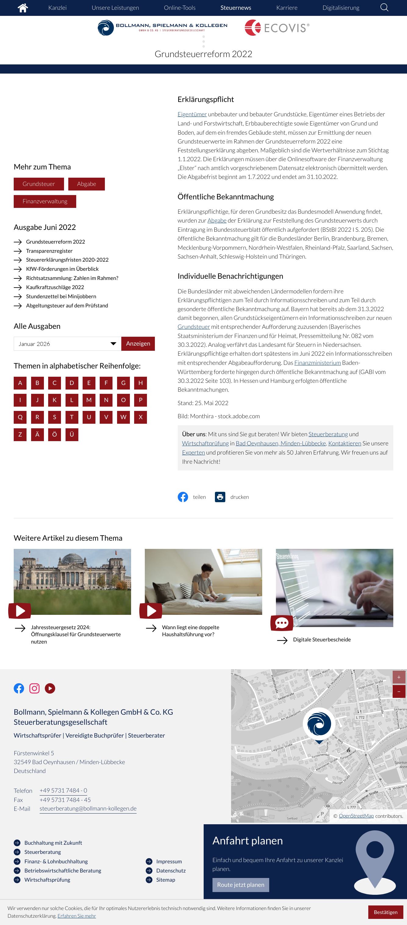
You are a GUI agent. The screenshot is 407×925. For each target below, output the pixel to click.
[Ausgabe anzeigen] (138, 343)
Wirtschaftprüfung (205, 442)
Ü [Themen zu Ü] (72, 434)
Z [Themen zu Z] (20, 434)
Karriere (287, 7)
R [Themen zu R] (37, 416)
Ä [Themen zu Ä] (37, 434)
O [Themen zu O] (123, 399)
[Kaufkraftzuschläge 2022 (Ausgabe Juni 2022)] (84, 287)
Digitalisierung (341, 7)
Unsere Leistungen (115, 7)
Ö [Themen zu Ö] (54, 434)
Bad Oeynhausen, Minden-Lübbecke (281, 442)
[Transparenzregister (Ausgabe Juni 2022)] (84, 251)
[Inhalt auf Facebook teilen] (196, 495)
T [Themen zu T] (71, 416)
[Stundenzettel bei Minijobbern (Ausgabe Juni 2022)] (84, 296)
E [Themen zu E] (89, 382)
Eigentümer (192, 114)
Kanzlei (57, 7)
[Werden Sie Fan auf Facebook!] (19, 687)
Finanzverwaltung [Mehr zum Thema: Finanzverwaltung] (45, 200)
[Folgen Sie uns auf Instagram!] (34, 687)
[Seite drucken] (236, 495)
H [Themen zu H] (141, 382)
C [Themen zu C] (55, 382)
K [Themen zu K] (55, 399)
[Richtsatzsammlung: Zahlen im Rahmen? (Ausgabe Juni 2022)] (84, 278)
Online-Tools (180, 7)
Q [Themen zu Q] (20, 416)
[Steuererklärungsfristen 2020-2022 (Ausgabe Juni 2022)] (84, 260)
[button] (384, 8)
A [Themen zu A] (20, 382)
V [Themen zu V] (106, 416)
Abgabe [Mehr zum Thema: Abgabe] (87, 183)
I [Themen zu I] (20, 399)
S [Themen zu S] (54, 416)
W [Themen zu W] (124, 416)
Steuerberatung (328, 433)
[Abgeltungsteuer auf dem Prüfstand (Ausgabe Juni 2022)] (84, 305)
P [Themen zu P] (141, 399)
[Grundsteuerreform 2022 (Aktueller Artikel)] (84, 241)
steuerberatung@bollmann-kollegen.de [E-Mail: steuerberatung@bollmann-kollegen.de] (88, 807)
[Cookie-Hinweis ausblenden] (385, 912)
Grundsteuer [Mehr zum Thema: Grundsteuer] (39, 183)
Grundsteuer (194, 326)
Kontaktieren (345, 442)
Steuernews (235, 7)
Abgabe (217, 220)
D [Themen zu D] (72, 382)
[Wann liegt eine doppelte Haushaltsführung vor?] (203, 597)
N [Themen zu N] (106, 399)
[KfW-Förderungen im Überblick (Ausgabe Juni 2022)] (84, 269)
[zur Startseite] (162, 28)
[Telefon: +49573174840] (63, 789)
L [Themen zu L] (71, 399)
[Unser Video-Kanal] (50, 687)
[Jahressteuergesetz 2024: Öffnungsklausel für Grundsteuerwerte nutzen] (72, 601)
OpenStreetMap (356, 815)
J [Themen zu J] (37, 399)
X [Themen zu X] (141, 416)
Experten (212, 451)
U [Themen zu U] (89, 416)
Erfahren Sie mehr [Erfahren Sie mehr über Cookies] (77, 916)
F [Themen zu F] (106, 382)
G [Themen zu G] (123, 382)
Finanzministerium (318, 362)
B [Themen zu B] (37, 382)
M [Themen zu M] (89, 399)
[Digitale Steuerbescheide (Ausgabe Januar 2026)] (334, 600)
